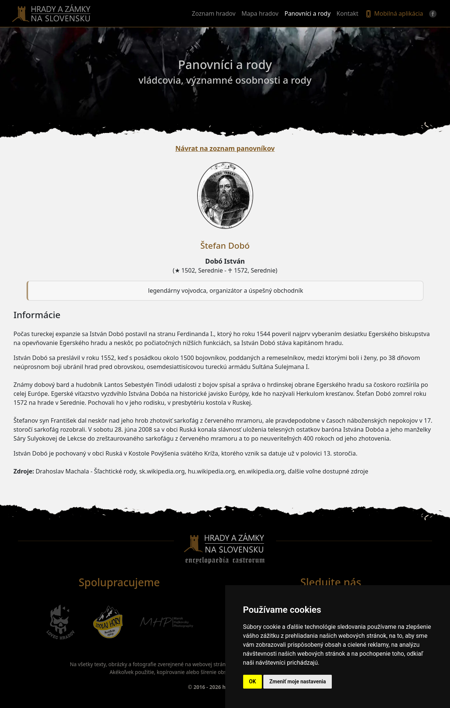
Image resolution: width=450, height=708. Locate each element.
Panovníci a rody (307, 13)
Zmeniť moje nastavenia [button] (297, 681)
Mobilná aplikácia (393, 13)
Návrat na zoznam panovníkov (225, 148)
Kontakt (348, 13)
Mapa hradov (260, 13)
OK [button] (252, 681)
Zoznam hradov (214, 13)
